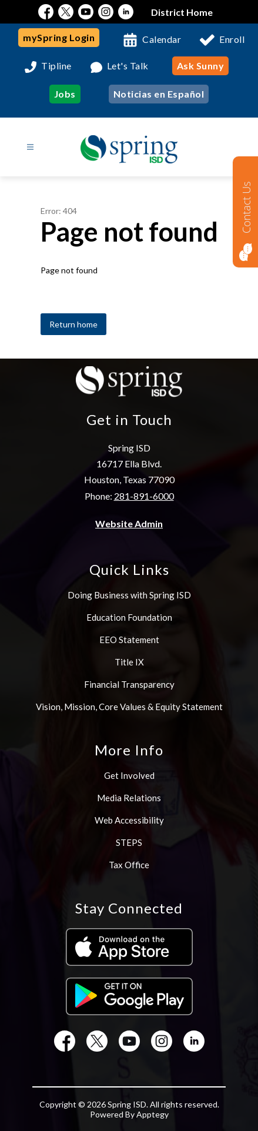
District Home (182, 12)
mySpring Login (59, 37)
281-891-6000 (144, 495)
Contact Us (246, 207)
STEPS (129, 842)
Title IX (129, 662)
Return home (73, 324)
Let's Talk (128, 66)
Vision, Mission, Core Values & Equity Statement (129, 706)
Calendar (161, 39)
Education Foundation (129, 617)
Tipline (56, 66)
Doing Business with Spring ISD (129, 595)
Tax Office (129, 864)
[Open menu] (30, 147)
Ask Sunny (201, 65)
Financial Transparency (129, 684)
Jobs (65, 93)
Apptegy (152, 1114)
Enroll (231, 39)
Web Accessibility (129, 820)
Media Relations (129, 797)
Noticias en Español (159, 93)
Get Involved (129, 775)
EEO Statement (129, 639)
